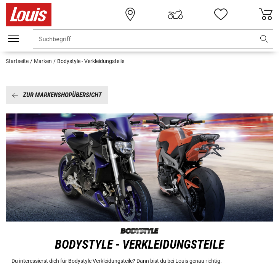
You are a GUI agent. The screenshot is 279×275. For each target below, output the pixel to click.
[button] (264, 39)
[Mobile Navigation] (13, 38)
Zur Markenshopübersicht (57, 95)
